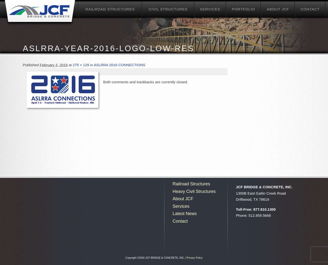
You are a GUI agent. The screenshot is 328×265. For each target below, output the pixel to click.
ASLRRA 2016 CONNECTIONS (119, 65)
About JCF (278, 9)
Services (210, 9)
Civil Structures (168, 9)
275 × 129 (81, 65)
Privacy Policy (195, 257)
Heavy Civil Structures (194, 191)
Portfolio (243, 9)
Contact (309, 9)
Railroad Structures (110, 9)
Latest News (185, 213)
